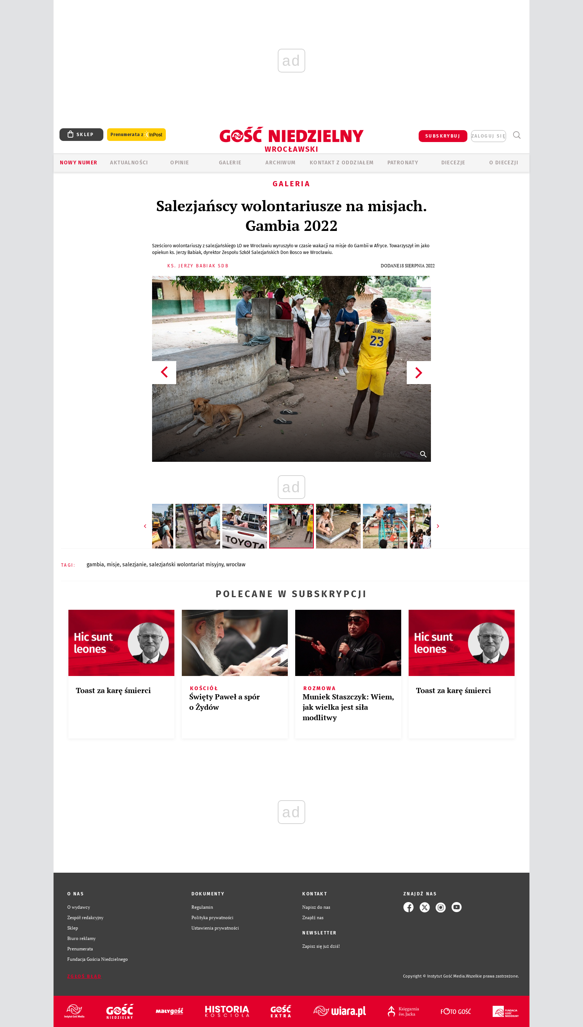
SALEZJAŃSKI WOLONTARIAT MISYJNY (186, 564)
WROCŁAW (235, 564)
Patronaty (403, 163)
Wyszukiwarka (517, 135)
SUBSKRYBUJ (442, 136)
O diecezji (503, 163)
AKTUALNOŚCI (129, 163)
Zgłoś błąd (84, 976)
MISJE (113, 564)
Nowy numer (78, 163)
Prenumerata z (136, 135)
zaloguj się (488, 136)
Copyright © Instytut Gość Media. (434, 976)
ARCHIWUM (280, 163)
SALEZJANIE (134, 564)
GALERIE (230, 163)
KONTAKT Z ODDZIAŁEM (342, 163)
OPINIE (179, 163)
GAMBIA (95, 564)
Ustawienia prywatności (215, 928)
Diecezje (453, 163)
